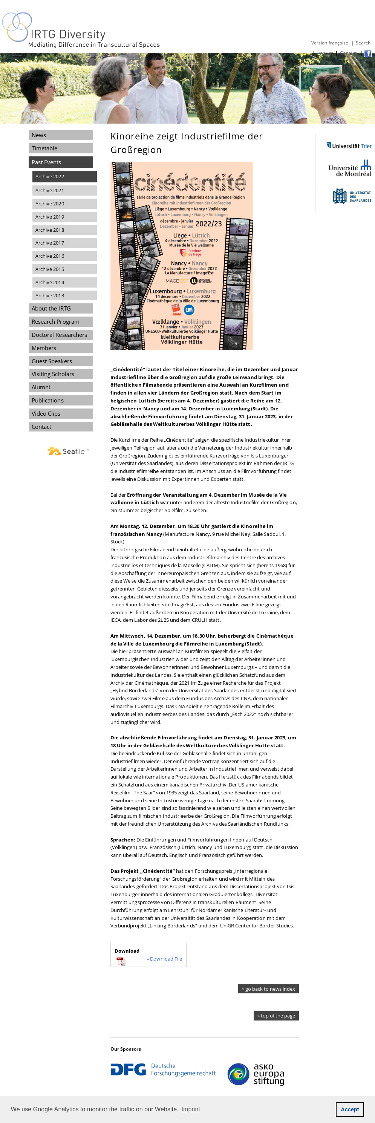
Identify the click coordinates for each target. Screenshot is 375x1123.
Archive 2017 (49, 242)
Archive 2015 (49, 269)
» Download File (164, 958)
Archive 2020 (49, 203)
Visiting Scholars (53, 374)
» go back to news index (268, 988)
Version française (330, 43)
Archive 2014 (49, 282)
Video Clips (46, 413)
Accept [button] (350, 1109)
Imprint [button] (191, 1109)
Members (44, 348)
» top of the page (276, 1015)
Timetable (45, 148)
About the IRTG (51, 308)
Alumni (41, 387)
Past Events (46, 162)
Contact (349, 53)
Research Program (56, 321)
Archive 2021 (49, 190)
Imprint (325, 53)
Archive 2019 (49, 216)
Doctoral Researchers (59, 334)
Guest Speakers (52, 361)
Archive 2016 (49, 255)
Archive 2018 (49, 229)
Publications (48, 400)
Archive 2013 (49, 295)
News (39, 135)
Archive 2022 (49, 176)
